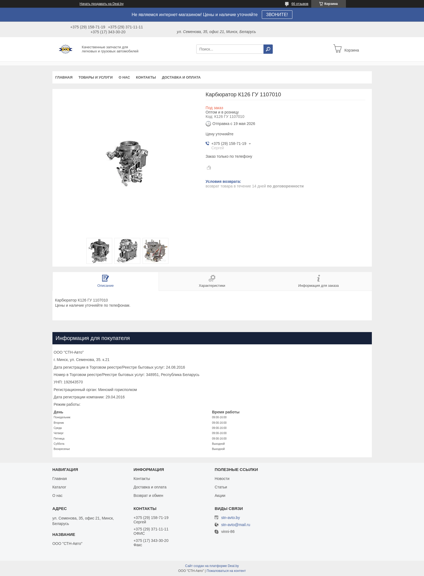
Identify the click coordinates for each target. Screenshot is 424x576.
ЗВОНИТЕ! (277, 14)
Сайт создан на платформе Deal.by (212, 566)
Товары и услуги (96, 77)
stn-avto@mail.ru (235, 525)
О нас (124, 77)
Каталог (59, 487)
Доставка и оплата (181, 77)
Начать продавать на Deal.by (102, 4)
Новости (222, 478)
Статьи (221, 487)
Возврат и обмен (148, 495)
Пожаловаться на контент (226, 571)
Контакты (146, 77)
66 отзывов (299, 4)
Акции (220, 495)
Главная (64, 77)
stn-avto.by (230, 517)
